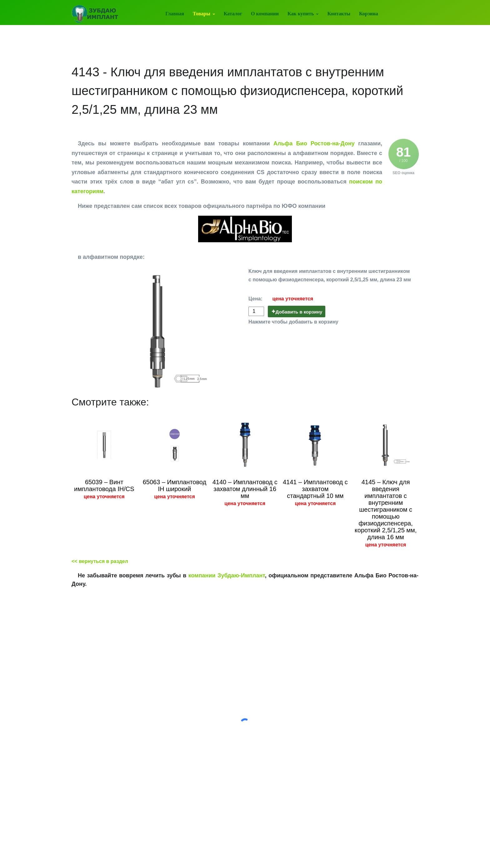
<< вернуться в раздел (100, 561)
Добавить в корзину (299, 311)
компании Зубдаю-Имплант (226, 575)
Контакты (338, 13)
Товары (201, 13)
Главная (174, 13)
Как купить (301, 13)
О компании (265, 13)
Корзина (368, 13)
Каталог (233, 13)
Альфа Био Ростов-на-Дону (314, 143)
